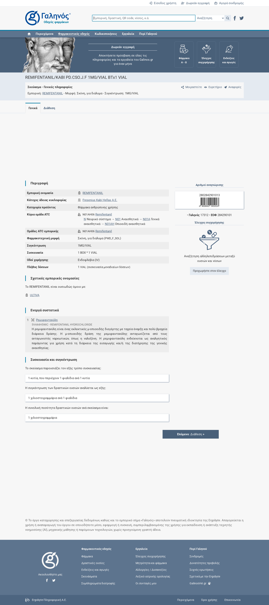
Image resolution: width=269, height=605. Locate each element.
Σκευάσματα (89, 576)
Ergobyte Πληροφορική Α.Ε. (49, 599)
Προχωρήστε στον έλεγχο (209, 270)
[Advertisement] (134, 143)
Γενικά (33, 108)
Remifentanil (103, 214)
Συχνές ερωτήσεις (202, 569)
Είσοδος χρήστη (162, 3)
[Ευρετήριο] (212, 87)
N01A (146, 219)
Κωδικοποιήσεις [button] (106, 34)
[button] (227, 18)
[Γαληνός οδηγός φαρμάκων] (47, 18)
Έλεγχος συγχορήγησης (151, 556)
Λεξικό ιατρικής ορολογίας (153, 576)
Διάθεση (50, 108)
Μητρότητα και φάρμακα (151, 563)
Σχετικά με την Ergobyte (205, 576)
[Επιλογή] (210, 18)
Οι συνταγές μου (146, 583)
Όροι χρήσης (209, 599)
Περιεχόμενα (44, 34)
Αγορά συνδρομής (229, 3)
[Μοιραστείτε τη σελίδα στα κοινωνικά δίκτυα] (191, 87)
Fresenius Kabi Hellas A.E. (100, 200)
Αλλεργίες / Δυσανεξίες (151, 569)
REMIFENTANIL (52, 93)
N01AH (109, 224)
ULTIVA (34, 295)
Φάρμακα (87, 556)
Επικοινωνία (232, 599)
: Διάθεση (190, 434)
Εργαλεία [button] (128, 34)
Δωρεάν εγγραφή (195, 3)
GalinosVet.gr (200, 583)
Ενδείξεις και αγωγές (95, 569)
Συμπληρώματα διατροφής (98, 583)
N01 (118, 219)
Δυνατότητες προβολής (205, 563)
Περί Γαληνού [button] (148, 34)
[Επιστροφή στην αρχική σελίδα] (50, 564)
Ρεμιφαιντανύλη (47, 320)
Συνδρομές (197, 556)
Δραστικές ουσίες (93, 563)
